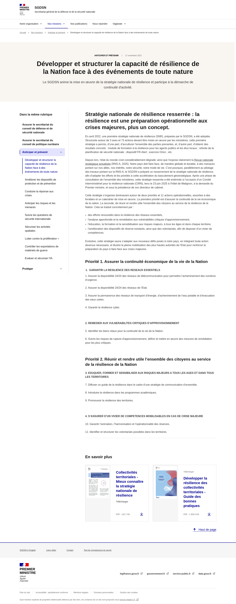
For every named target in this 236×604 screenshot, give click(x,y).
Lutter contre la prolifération (41, 238)
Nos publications (78, 23)
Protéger (27, 268)
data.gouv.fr (205, 573)
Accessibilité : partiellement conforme (52, 592)
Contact (70, 550)
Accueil (23, 32)
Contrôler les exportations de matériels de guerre (42, 248)
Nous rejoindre (99, 23)
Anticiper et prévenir (56, 32)
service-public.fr (182, 573)
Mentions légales (81, 592)
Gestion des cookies (129, 592)
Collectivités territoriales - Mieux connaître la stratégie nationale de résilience (129, 483)
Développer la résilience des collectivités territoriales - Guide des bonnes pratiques (195, 492)
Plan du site (25, 592)
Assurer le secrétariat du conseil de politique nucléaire (40, 142)
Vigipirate (117, 23)
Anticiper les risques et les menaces (40, 205)
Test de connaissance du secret (97, 550)
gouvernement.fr (156, 573)
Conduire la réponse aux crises (39, 193)
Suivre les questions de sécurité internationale (38, 217)
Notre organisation (29, 23)
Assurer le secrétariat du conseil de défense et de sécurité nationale (37, 128)
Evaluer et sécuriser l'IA (38, 258)
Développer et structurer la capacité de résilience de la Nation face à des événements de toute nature (41, 166)
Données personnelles (103, 592)
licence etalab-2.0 (128, 600)
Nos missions (54, 23)
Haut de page (207, 529)
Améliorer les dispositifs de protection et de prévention (40, 181)
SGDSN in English (28, 550)
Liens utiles (51, 550)
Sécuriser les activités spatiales (37, 228)
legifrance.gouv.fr (130, 573)
